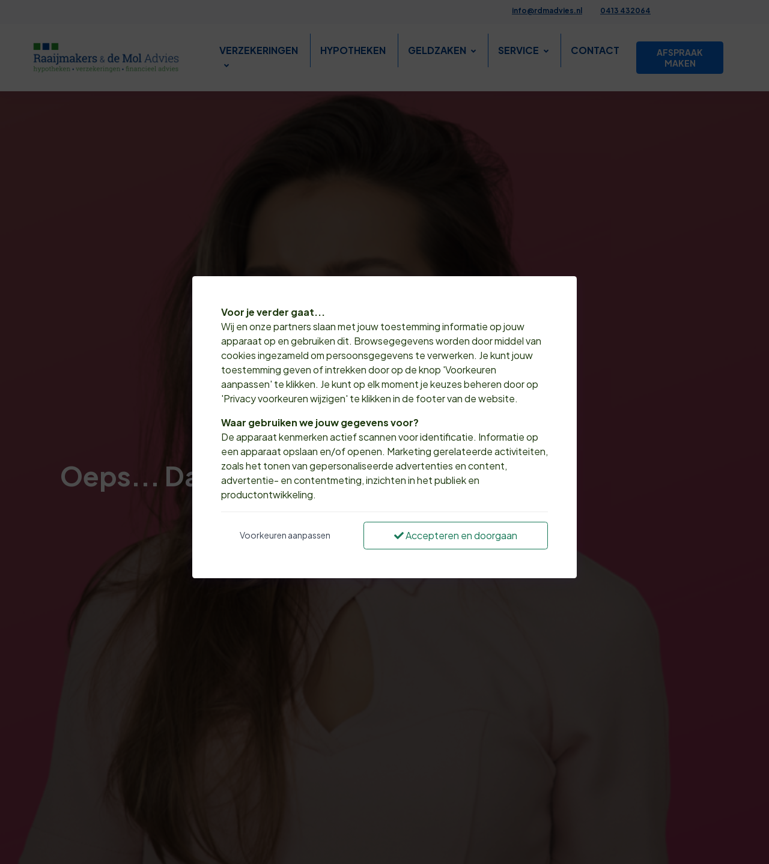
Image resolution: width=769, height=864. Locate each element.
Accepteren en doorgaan (455, 535)
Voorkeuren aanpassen (285, 535)
